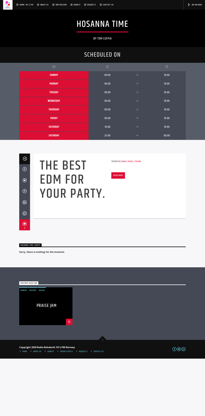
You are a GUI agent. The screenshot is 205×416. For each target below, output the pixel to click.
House (130, 219)
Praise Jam (47, 362)
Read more (118, 232)
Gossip (32, 347)
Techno (137, 219)
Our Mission (61, 5)
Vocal (42, 347)
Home (24, 408)
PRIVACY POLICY (66, 408)
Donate (77, 5)
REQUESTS (83, 408)
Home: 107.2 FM (26, 5)
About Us (44, 5)
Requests (91, 5)
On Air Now (194, 5)
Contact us (108, 5)
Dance (124, 219)
